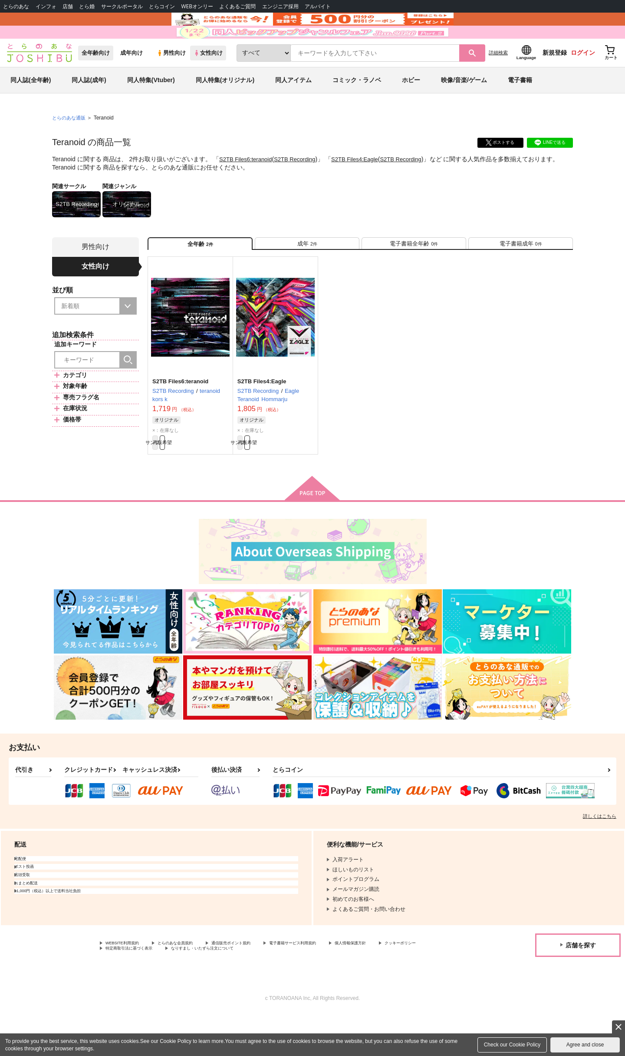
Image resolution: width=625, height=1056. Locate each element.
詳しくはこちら (599, 854)
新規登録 (555, 78)
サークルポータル (122, 6)
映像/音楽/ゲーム (464, 106)
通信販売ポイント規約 (260, 983)
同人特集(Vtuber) (151, 106)
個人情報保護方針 (407, 983)
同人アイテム (293, 106)
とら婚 (87, 6)
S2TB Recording (300, 185)
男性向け (171, 79)
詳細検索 (498, 78)
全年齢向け (96, 79)
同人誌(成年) (89, 106)
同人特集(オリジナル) (225, 106)
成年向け (131, 79)
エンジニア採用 (280, 6)
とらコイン (162, 6)
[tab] (307, 273)
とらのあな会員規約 (191, 983)
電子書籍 (520, 106)
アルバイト (318, 6)
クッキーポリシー (126, 989)
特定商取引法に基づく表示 (197, 989)
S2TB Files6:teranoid (247, 185)
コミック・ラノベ (356, 106)
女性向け (208, 79)
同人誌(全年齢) (30, 106)
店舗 (67, 6)
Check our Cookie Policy (512, 1045)
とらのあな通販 (70, 144)
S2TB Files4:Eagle (364, 185)
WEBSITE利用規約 (127, 983)
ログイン (583, 78)
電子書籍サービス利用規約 (336, 983)
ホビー (411, 106)
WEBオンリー (197, 6)
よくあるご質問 (237, 6)
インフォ (46, 6)
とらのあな (16, 6)
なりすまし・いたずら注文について (288, 989)
